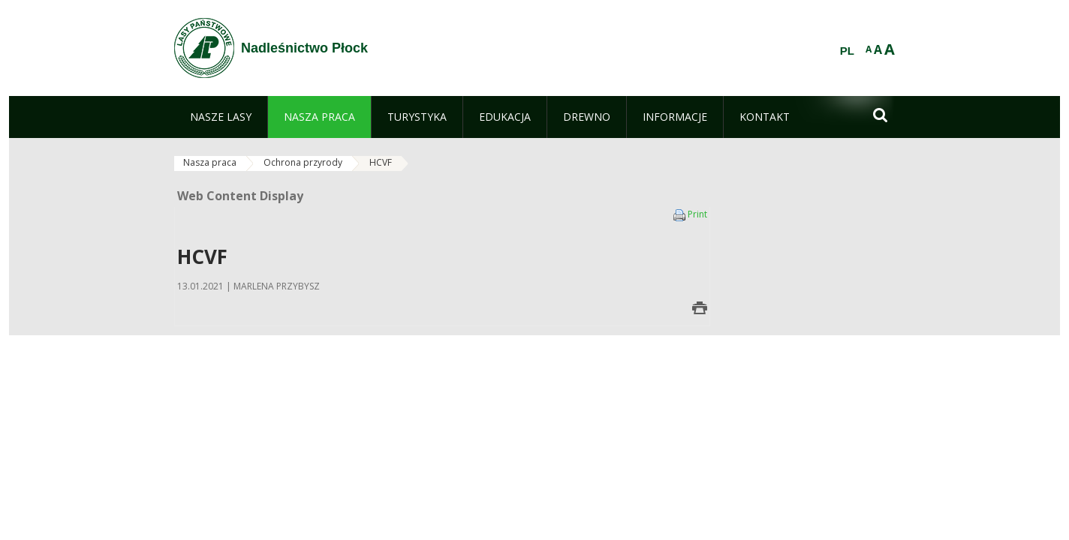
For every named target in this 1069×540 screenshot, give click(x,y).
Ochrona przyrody (302, 162)
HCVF (380, 162)
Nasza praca (209, 162)
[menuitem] (220, 117)
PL (847, 51)
